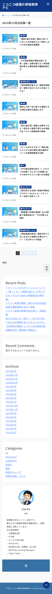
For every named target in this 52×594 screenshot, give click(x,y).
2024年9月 (11, 386)
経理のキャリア (13, 472)
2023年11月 (12, 409)
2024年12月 (12, 375)
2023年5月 (11, 424)
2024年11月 (12, 378)
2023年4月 (11, 428)
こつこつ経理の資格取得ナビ (20, 6)
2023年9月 (11, 413)
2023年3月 (11, 432)
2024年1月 (11, 401)
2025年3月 (11, 371)
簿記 (8, 468)
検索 (4, 262)
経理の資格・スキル (16, 476)
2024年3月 (11, 394)
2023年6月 (11, 421)
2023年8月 (11, 417)
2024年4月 (11, 390)
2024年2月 (11, 398)
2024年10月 (12, 382)
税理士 (9, 464)
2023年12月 (12, 405)
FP (7, 453)
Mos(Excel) (11, 457)
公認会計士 (11, 460)
